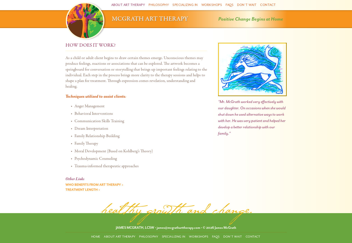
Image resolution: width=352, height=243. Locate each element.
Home (95, 236)
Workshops (211, 5)
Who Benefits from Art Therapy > (94, 185)
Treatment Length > (82, 190)
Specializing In (185, 5)
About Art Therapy (128, 5)
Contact (268, 5)
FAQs (229, 5)
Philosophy (159, 5)
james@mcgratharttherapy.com (178, 228)
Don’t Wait (246, 5)
